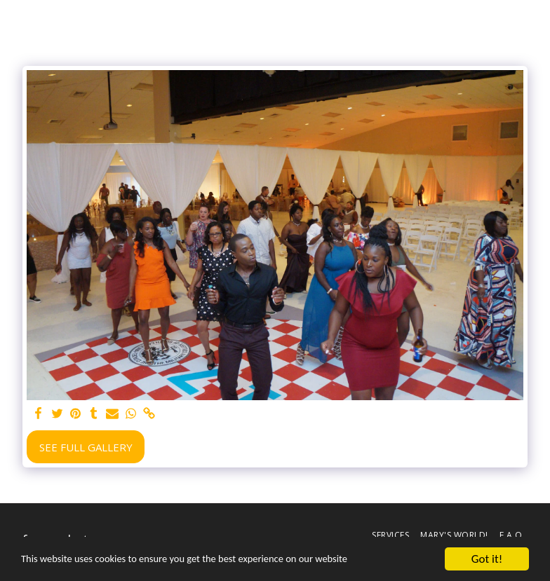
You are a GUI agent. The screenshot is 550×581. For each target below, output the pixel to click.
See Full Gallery (86, 447)
